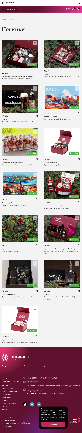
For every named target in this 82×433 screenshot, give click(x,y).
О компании (6, 397)
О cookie (5, 406)
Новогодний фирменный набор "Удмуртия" (17, 79)
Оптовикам (6, 394)
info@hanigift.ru (32, 382)
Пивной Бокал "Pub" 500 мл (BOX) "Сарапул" (17, 122)
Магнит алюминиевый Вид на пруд (14, 205)
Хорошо (53, 424)
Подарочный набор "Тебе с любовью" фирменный (19, 342)
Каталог (5, 385)
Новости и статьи (9, 403)
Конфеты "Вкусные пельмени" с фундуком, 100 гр (61, 76)
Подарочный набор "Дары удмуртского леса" (59, 165)
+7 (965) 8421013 (49, 378)
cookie (53, 412)
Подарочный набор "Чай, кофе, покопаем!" (17, 297)
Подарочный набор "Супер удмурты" (57, 208)
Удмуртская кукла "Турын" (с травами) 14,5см (18, 165)
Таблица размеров (9, 388)
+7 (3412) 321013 (34, 378)
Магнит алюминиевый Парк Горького (57, 119)
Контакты (6, 409)
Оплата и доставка (9, 391)
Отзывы (5, 400)
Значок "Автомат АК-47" (10, 251)
